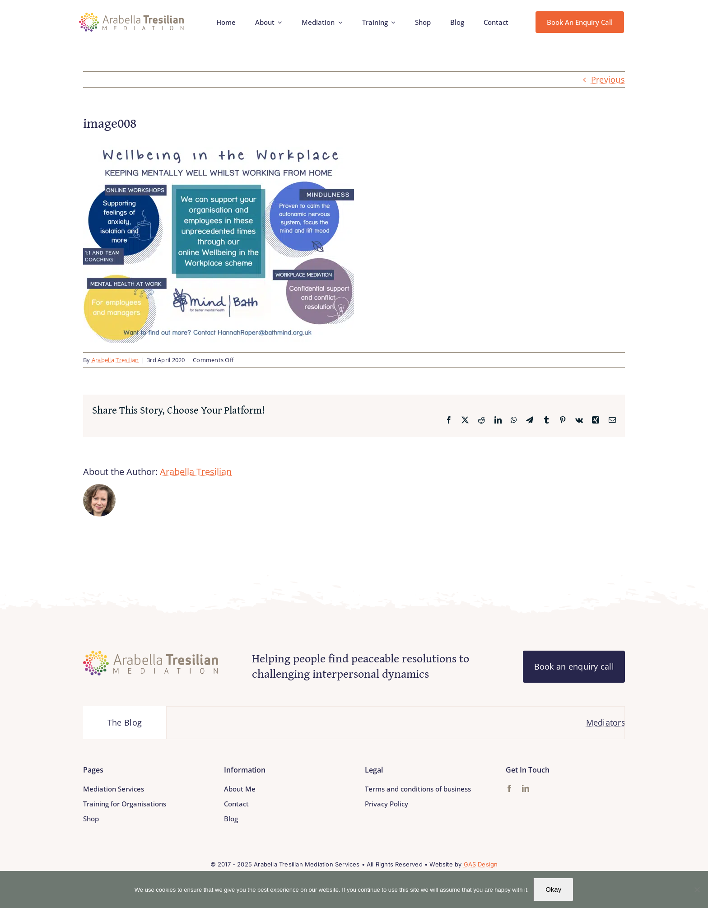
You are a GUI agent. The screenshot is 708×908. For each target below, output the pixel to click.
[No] (696, 889)
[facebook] (509, 788)
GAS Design (481, 864)
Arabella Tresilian (115, 360)
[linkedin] (525, 788)
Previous (608, 79)
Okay (553, 889)
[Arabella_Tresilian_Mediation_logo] (131, 16)
